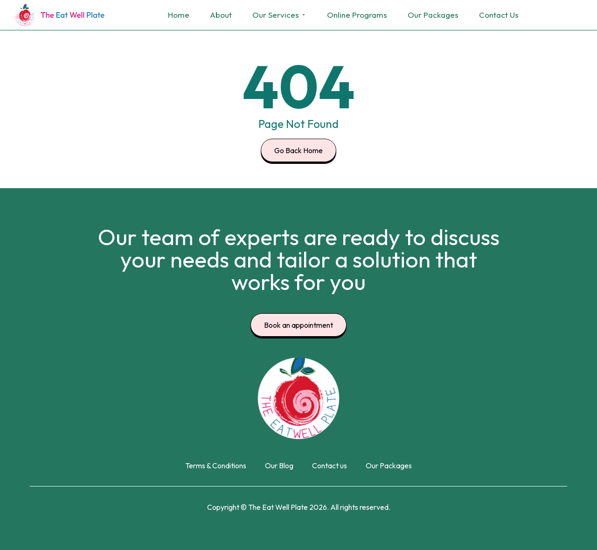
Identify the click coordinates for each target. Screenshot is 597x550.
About (221, 15)
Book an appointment (298, 325)
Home (178, 15)
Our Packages (433, 15)
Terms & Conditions (215, 465)
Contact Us (499, 15)
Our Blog (279, 465)
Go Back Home (298, 150)
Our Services (279, 15)
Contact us (329, 465)
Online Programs (357, 15)
